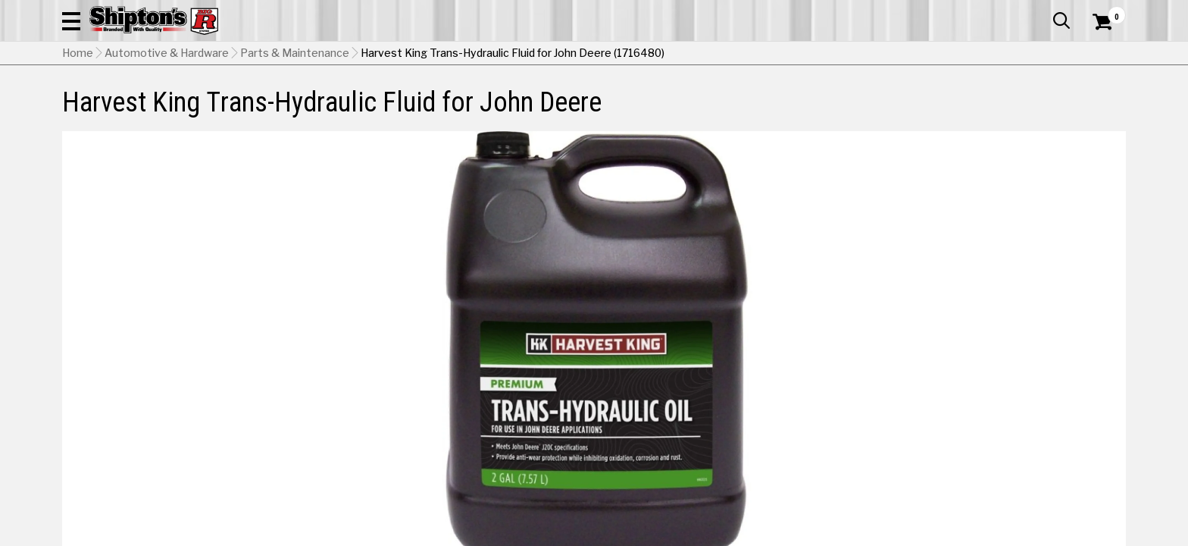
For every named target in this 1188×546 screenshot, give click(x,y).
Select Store (1019, 413)
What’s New (1041, 11)
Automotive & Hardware (284, 102)
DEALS (1098, 102)
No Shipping (861, 413)
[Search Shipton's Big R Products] (594, 54)
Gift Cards (974, 11)
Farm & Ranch (422, 102)
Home (77, 129)
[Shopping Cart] (1100, 55)
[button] (757, 54)
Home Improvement (655, 102)
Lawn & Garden (786, 102)
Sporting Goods (1005, 102)
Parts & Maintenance (294, 129)
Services (1105, 11)
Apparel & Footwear (128, 102)
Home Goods (529, 102)
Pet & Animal (894, 102)
